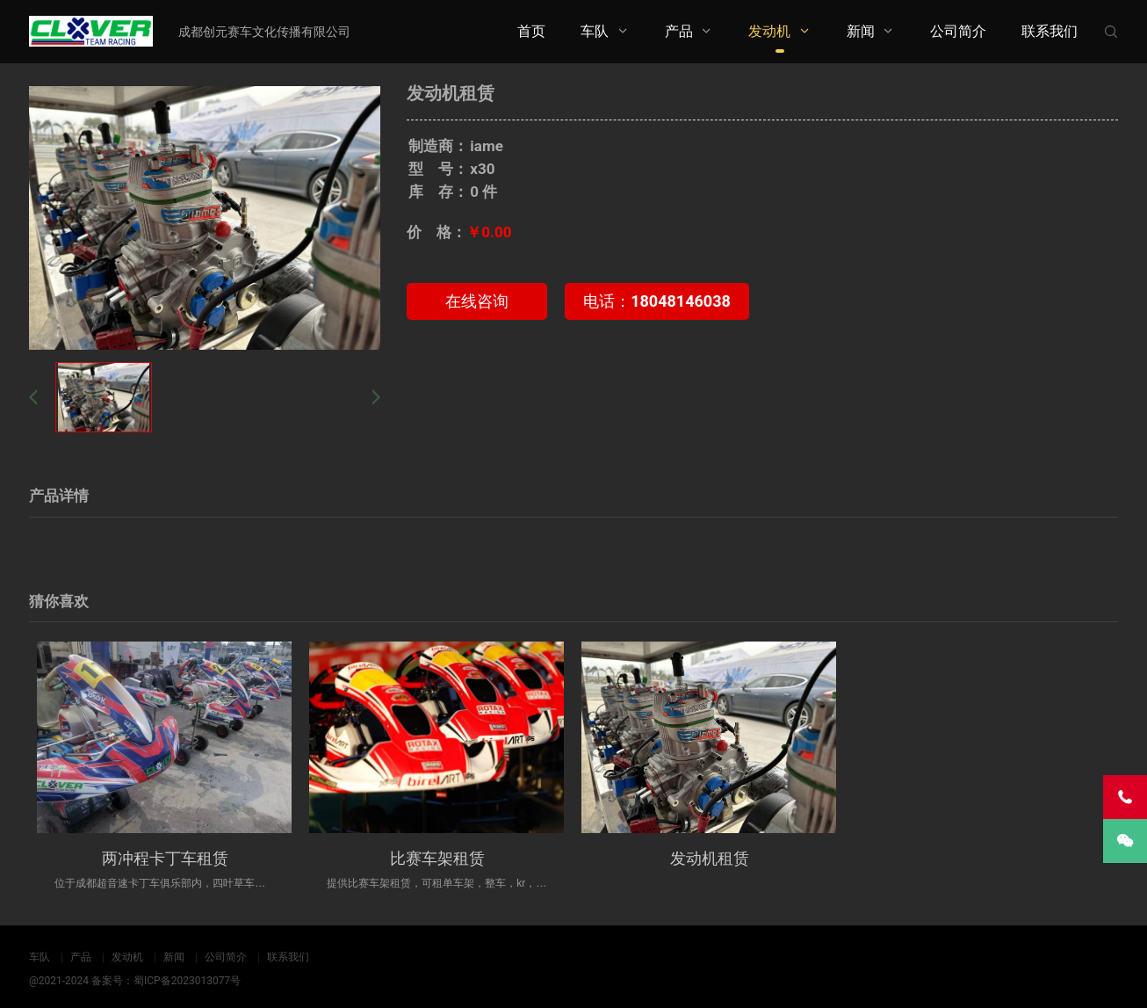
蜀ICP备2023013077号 (187, 981)
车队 (595, 31)
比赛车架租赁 (437, 858)
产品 (679, 31)
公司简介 (958, 31)
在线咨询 (477, 301)
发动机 (769, 31)
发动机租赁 (709, 858)
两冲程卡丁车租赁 (165, 858)
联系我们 (1049, 31)
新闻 (861, 31)
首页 (531, 31)
